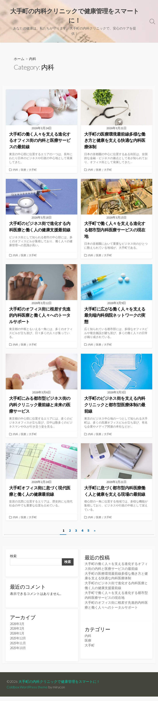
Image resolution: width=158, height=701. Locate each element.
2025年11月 (18, 646)
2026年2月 (17, 632)
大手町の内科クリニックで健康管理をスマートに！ (59, 686)
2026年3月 (17, 627)
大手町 (34, 170)
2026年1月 (17, 637)
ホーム (19, 59)
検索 (13, 559)
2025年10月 (18, 651)
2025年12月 (18, 641)
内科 (16, 170)
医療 (24, 170)
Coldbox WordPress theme (27, 691)
